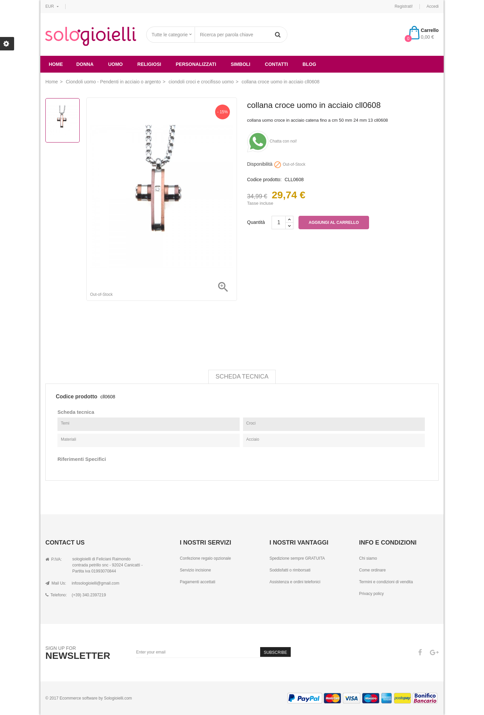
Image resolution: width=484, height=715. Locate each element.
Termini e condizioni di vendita (386, 582)
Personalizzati (196, 64)
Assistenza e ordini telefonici (295, 582)
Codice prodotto (76, 396)
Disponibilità (259, 164)
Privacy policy (371, 593)
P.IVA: (53, 559)
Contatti (276, 64)
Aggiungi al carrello (334, 222)
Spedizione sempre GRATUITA (297, 558)
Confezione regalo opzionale (205, 558)
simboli (240, 64)
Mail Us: (55, 583)
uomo (115, 64)
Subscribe (275, 652)
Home (56, 64)
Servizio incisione (195, 570)
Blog (309, 64)
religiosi (149, 64)
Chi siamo (368, 558)
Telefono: (56, 595)
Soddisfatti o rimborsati (290, 570)
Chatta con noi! (272, 141)
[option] (62, 120)
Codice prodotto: (264, 179)
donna (84, 64)
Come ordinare (372, 570)
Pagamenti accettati (197, 582)
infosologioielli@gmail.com (95, 583)
